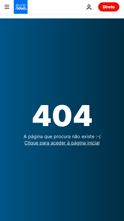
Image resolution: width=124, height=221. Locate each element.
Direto (109, 6)
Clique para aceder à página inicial (62, 143)
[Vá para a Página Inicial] (21, 7)
